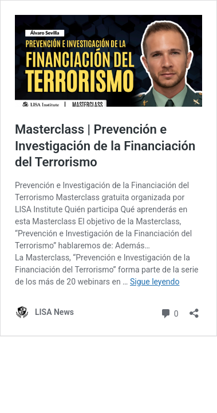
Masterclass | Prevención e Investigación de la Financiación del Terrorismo (105, 145)
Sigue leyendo (155, 281)
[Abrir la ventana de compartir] (194, 309)
